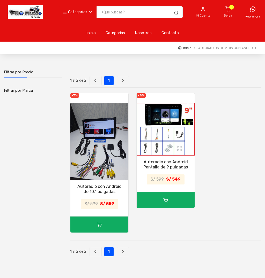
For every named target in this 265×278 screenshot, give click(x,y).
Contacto (170, 32)
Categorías (75, 12)
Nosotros (143, 32)
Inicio (91, 32)
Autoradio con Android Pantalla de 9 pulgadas (165, 164)
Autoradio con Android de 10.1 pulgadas (99, 189)
